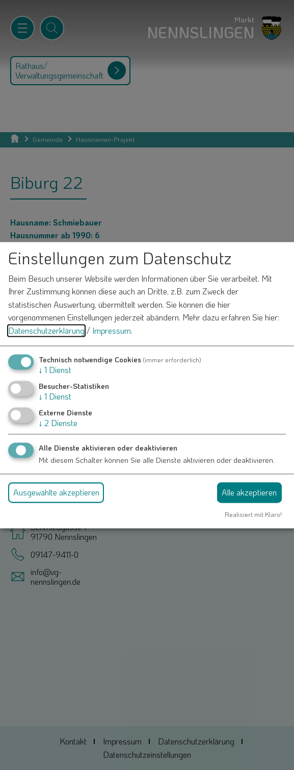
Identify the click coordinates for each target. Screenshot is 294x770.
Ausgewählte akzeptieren (56, 492)
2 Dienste (58, 422)
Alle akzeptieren (249, 492)
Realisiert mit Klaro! (253, 515)
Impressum (111, 330)
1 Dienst (55, 369)
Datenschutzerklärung (46, 330)
